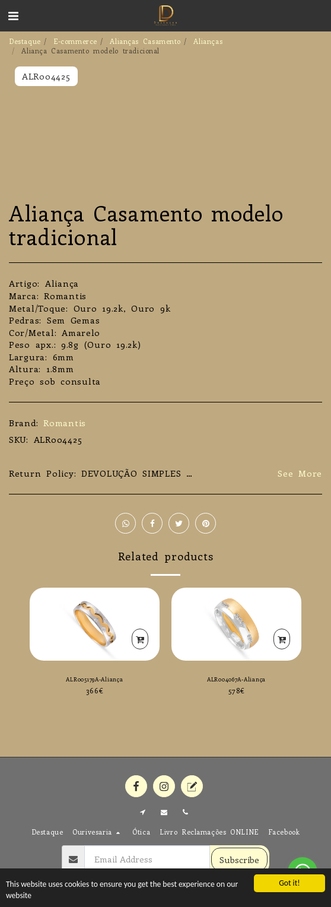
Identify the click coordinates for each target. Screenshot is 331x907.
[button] (13, 15)
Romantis (64, 423)
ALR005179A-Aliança (94, 679)
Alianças (207, 41)
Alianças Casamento (145, 41)
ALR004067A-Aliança (236, 679)
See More (300, 473)
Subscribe (239, 859)
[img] (95, 624)
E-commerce (75, 41)
